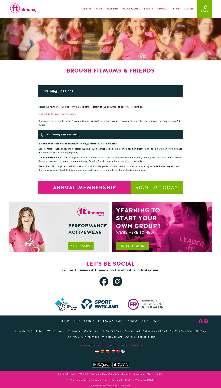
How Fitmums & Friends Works (82, 337)
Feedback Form (146, 337)
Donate (189, 9)
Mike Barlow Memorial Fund (151, 331)
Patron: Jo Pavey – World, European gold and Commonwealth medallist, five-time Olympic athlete (110, 374)
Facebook (123, 270)
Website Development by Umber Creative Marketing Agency (110, 385)
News (99, 9)
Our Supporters (92, 331)
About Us (20, 331)
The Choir (201, 331)
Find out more (132, 246)
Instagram (149, 270)
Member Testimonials (70, 331)
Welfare (51, 331)
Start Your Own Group (181, 331)
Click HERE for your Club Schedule (57, 114)
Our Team (130, 337)
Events (148, 9)
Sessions (112, 9)
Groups (86, 9)
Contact (163, 9)
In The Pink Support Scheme (118, 331)
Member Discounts (112, 337)
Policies (40, 331)
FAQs (30, 331)
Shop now (81, 246)
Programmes (131, 9)
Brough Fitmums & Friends (111, 71)
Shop (176, 9)
